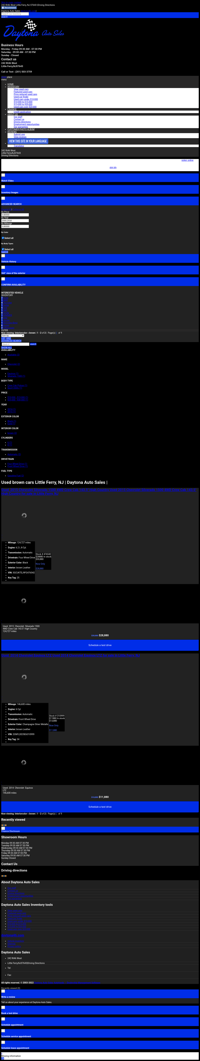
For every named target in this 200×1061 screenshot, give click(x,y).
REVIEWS (12, 132)
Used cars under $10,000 (26, 99)
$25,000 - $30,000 (18, 400)
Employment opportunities (26, 124)
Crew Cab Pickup (17, 385)
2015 (12, 412)
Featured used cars (23, 92)
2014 (12, 409)
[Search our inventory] (15, 14)
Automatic (14, 454)
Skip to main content (11, 2)
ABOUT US (13, 114)
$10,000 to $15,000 (23, 102)
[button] (100, 17)
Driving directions (22, 122)
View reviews (20, 137)
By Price (5, 212)
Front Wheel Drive (18, 466)
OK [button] (2, 1058)
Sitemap (11, 943)
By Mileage (6, 223)
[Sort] (12, 335)
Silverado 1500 (16, 376)
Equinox (13, 373)
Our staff (18, 117)
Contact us (19, 119)
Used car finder (21, 97)
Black (12, 421)
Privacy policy (14, 946)
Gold (11, 423)
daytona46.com (28, 11)
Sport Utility (15, 388)
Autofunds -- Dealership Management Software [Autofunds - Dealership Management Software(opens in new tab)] (77, 982)
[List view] (3, 338)
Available (14, 355)
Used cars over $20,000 (25, 107)
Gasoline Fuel (16, 475)
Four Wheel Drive (17, 464)
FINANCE (12, 109)
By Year (5, 217)
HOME (11, 84)
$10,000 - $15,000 (18, 397)
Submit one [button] (19, 134)
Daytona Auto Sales (43, 982)
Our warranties (21, 127)
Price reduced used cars (25, 94)
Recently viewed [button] (10, 988)
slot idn (113, 167)
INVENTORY (13, 87)
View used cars (21, 89)
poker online (187, 160)
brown (12, 433)
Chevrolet (14, 364)
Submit (4, 252)
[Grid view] (8, 338)
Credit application (22, 112)
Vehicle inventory (16, 941)
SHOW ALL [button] (6, 347)
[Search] (15, 344)
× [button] (1, 1053)
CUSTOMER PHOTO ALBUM (21, 129)
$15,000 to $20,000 (23, 104)
